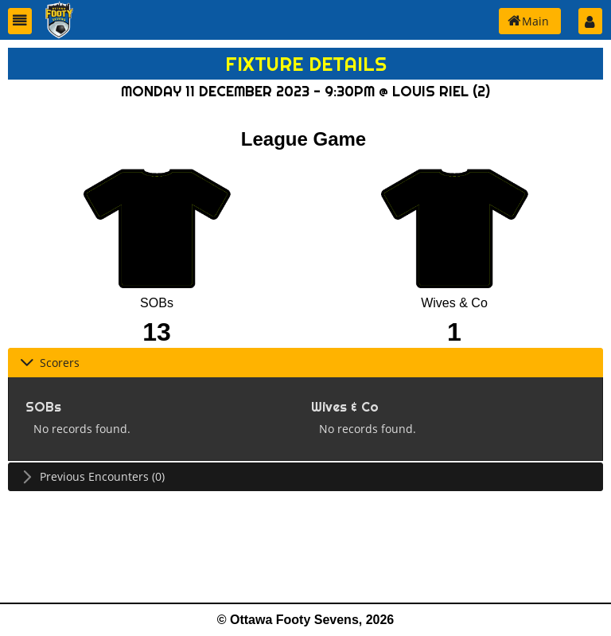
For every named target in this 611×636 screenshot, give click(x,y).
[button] (20, 21)
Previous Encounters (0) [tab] (92, 476)
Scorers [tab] (50, 362)
